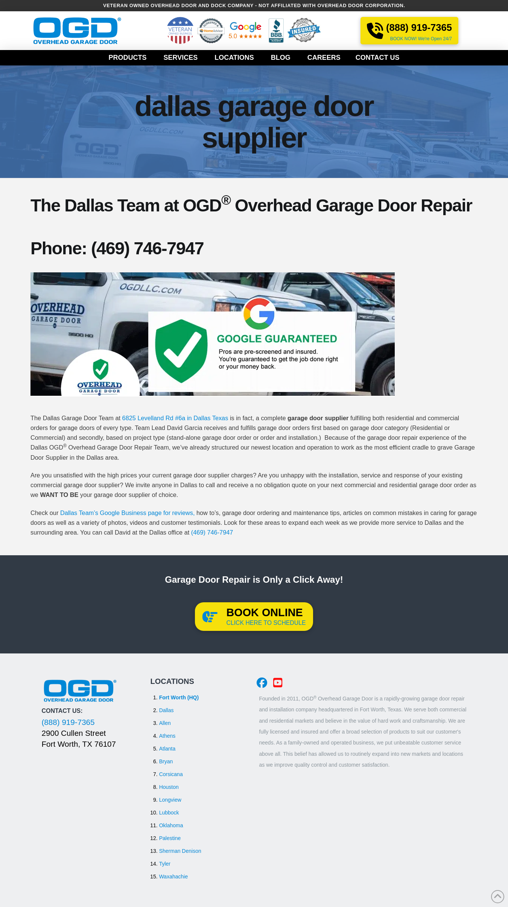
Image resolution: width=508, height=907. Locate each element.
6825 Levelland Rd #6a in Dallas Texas (175, 418)
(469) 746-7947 (147, 248)
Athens (167, 736)
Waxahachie (173, 877)
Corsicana (171, 774)
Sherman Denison (180, 851)
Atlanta (167, 749)
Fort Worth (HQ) (179, 697)
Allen (165, 723)
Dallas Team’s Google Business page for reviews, (127, 512)
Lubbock (169, 813)
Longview (170, 800)
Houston (169, 787)
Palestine (170, 838)
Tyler (164, 864)
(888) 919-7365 (68, 722)
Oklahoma (171, 825)
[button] (254, 616)
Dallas (166, 710)
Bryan (166, 761)
